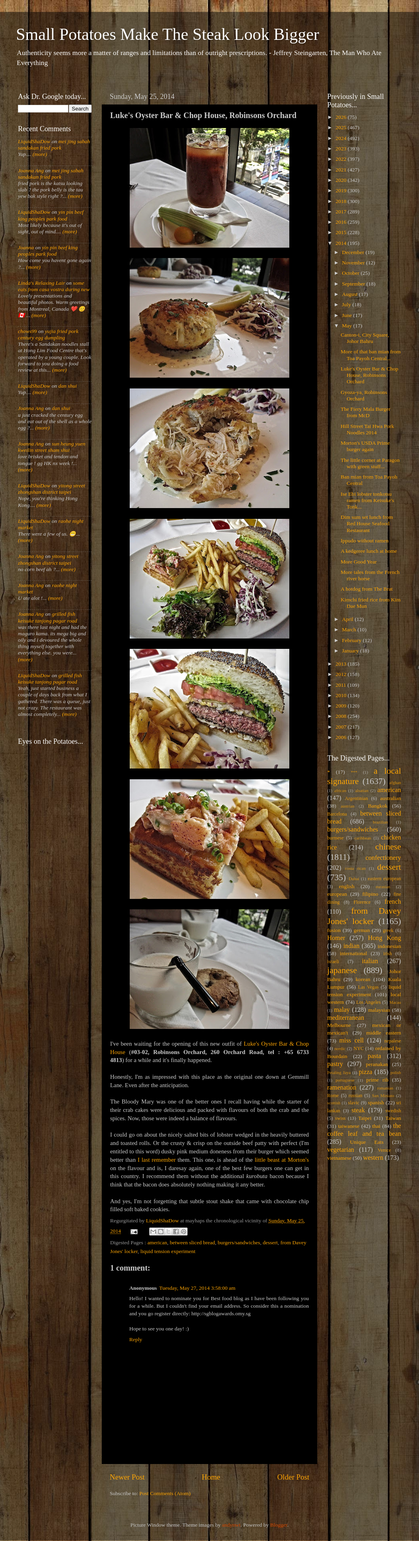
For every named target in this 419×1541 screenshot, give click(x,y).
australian (390, 798)
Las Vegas (368, 987)
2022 (342, 159)
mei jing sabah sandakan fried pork (54, 144)
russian (355, 1095)
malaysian (379, 1010)
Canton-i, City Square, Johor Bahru (365, 338)
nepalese (392, 1041)
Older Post (293, 1477)
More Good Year (359, 562)
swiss (340, 1118)
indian (351, 946)
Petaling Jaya (338, 1072)
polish (396, 1072)
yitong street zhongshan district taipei (51, 489)
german (362, 930)
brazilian (380, 822)
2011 (342, 685)
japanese (342, 970)
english (346, 886)
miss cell (351, 1040)
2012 (342, 674)
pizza (365, 1072)
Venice (384, 1150)
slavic (353, 1103)
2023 (342, 149)
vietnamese (339, 1158)
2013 (342, 664)
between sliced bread (192, 1242)
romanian (385, 1088)
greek (388, 930)
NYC (359, 1048)
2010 (342, 695)
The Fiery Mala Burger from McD (366, 412)
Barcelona (337, 814)
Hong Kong (384, 938)
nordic (340, 1048)
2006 (342, 737)
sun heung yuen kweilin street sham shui (51, 447)
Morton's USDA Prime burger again (365, 446)
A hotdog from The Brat (367, 589)
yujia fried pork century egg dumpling (48, 334)
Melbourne (339, 1025)
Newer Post (127, 1477)
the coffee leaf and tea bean (364, 1129)
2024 (342, 138)
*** (354, 772)
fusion (334, 930)
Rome (333, 1095)
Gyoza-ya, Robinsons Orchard (364, 395)
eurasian (383, 886)
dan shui (67, 386)
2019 (342, 190)
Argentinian (356, 798)
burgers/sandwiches (239, 1242)
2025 (342, 127)
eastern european (384, 878)
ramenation (341, 1087)
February (352, 640)
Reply (135, 1339)
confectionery (383, 857)
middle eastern (383, 1033)
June (347, 315)
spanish (376, 1103)
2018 (342, 201)
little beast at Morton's (282, 1160)
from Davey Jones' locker (364, 916)
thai (376, 1126)
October (351, 273)
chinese (388, 846)
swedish (393, 1110)
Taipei (365, 1118)
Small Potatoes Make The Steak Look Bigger (167, 34)
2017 (342, 212)
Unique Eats (366, 1142)
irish (387, 953)
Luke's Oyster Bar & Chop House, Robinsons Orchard (369, 375)
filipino (370, 894)
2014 (342, 243)
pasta (374, 1056)
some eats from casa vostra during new (54, 286)
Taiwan (393, 1118)
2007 (342, 727)
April (348, 619)
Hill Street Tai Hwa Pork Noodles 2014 (367, 429)
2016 (342, 222)
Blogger (278, 1525)
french (393, 901)
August (350, 294)
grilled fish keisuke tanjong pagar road (47, 617)
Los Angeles (368, 1002)
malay (342, 1009)
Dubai (354, 878)
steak (358, 1110)
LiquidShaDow (34, 141)
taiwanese (348, 1126)
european (337, 894)
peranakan (377, 1064)
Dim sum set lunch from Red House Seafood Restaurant (367, 523)
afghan (395, 782)
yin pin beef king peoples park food (50, 215)
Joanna (26, 247)
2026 (342, 117)
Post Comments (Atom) (164, 1493)
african (340, 790)
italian (370, 961)
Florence (362, 902)
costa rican (355, 868)
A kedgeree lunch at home (369, 551)
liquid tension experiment (168, 1251)
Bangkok (377, 806)
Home (211, 1477)
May (347, 326)
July (347, 304)
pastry (335, 1064)
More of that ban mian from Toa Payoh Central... (371, 355)
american (157, 1242)
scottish (333, 1102)
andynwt (231, 1525)
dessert (270, 1242)
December (354, 252)
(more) (39, 154)
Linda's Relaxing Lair (41, 283)
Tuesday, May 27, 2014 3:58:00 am (197, 1288)
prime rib (377, 1080)
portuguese (345, 1080)
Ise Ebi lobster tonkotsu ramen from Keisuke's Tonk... (367, 500)
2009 (342, 706)
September (354, 284)
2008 (342, 716)
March (350, 630)
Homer (336, 938)
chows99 (27, 331)
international (353, 953)
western (373, 1157)
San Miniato (383, 1095)
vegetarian (340, 1149)
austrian (347, 806)
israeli (333, 961)
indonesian (389, 946)
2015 (342, 232)
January (351, 651)
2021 (342, 170)
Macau (395, 1002)
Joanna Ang (31, 170)
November (354, 263)
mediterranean (345, 1017)
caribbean (362, 838)
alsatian (361, 790)
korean (363, 979)
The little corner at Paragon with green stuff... (370, 463)
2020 (342, 180)
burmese (335, 838)
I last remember (157, 1160)
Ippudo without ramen (365, 541)
